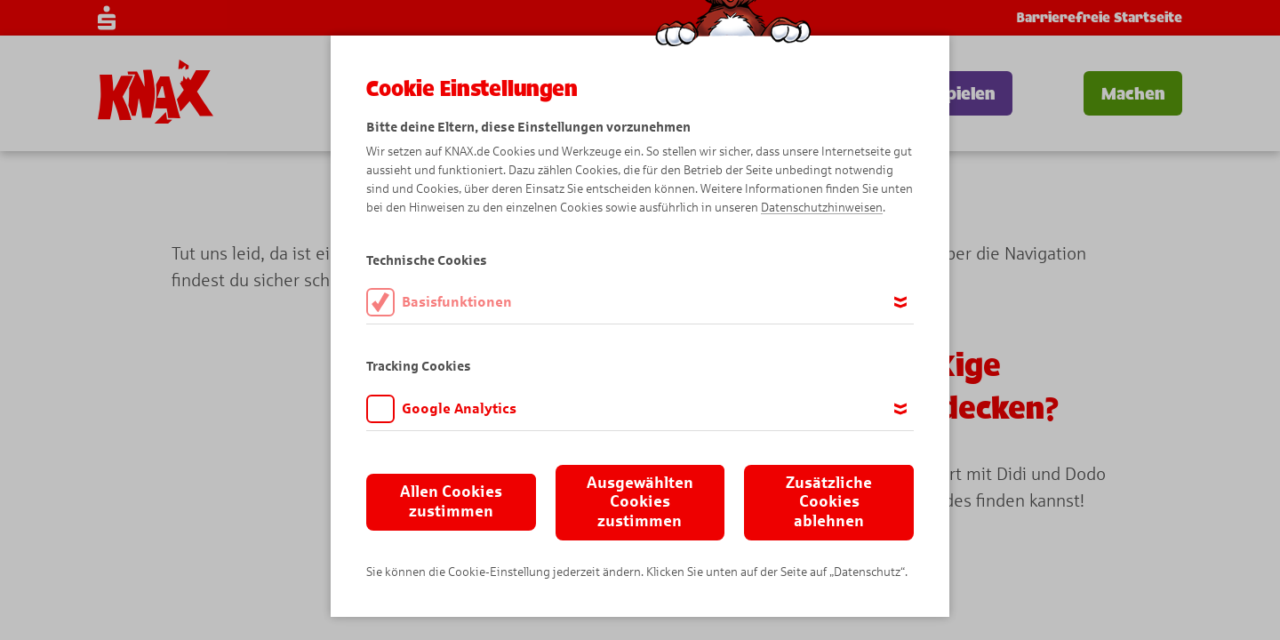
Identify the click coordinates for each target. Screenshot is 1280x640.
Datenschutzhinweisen (822, 207)
